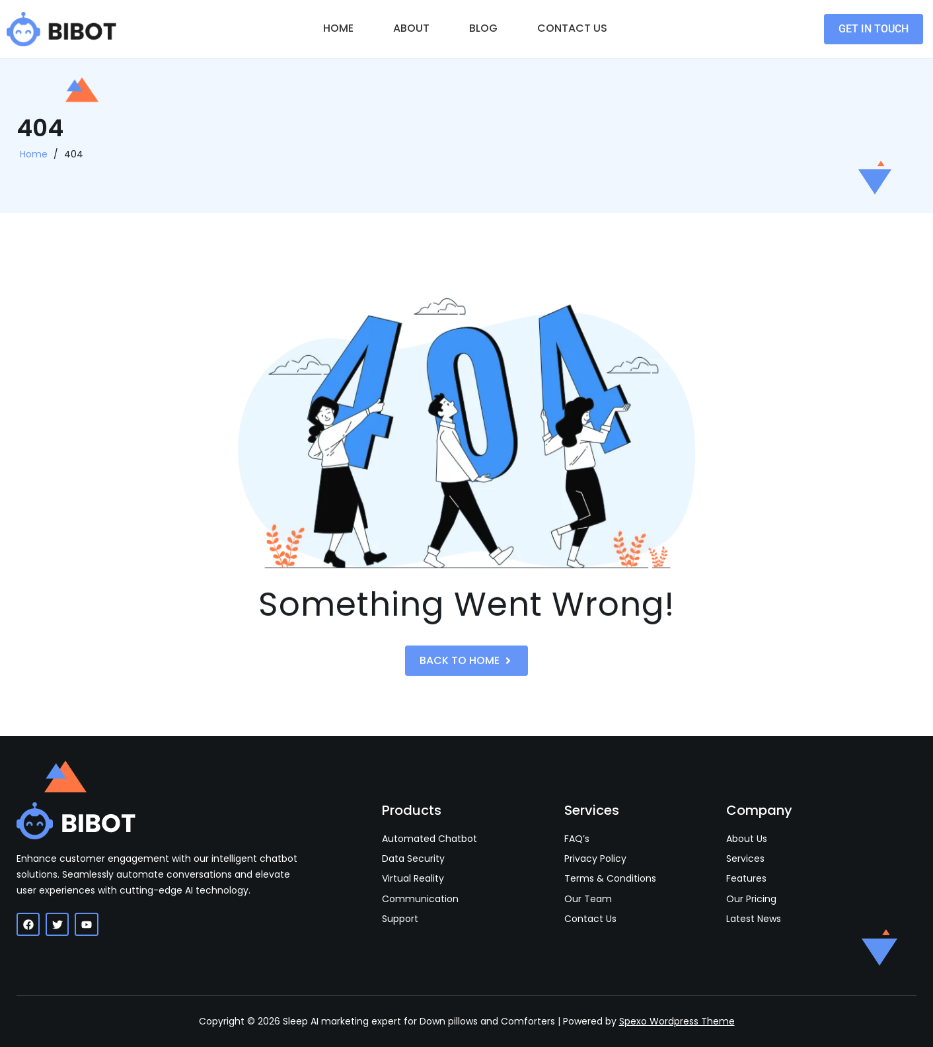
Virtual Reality (413, 878)
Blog (483, 28)
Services (745, 858)
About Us (746, 839)
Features (746, 878)
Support (400, 919)
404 (73, 160)
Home (338, 28)
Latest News (753, 919)
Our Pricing (751, 899)
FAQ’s (576, 839)
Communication (420, 899)
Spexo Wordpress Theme (677, 1021)
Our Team (588, 899)
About (411, 28)
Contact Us (572, 28)
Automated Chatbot (429, 839)
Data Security (413, 858)
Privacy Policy (595, 858)
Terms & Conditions (610, 878)
